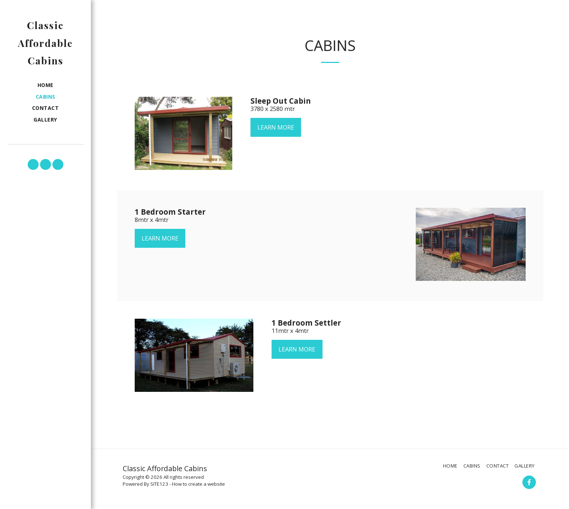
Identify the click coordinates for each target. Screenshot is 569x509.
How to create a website (198, 484)
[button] (33, 164)
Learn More (275, 127)
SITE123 (159, 484)
